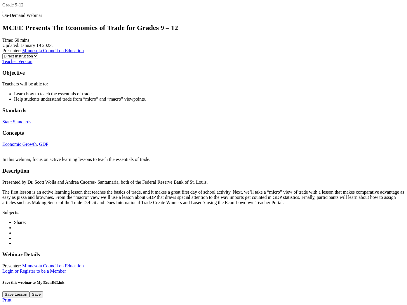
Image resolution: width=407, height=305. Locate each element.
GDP (43, 144)
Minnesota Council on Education (53, 50)
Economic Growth (19, 144)
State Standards (16, 121)
